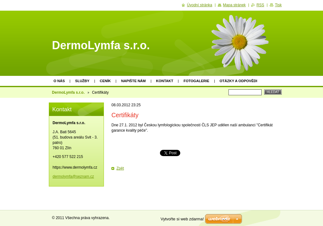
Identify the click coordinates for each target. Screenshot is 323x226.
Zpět (120, 168)
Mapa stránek (234, 5)
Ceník (105, 81)
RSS (260, 5)
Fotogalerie (196, 81)
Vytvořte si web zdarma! (182, 219)
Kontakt (164, 81)
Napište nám (133, 81)
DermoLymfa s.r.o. (68, 92)
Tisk (278, 5)
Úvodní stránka (199, 5)
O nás (59, 81)
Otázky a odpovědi (238, 81)
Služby (82, 81)
